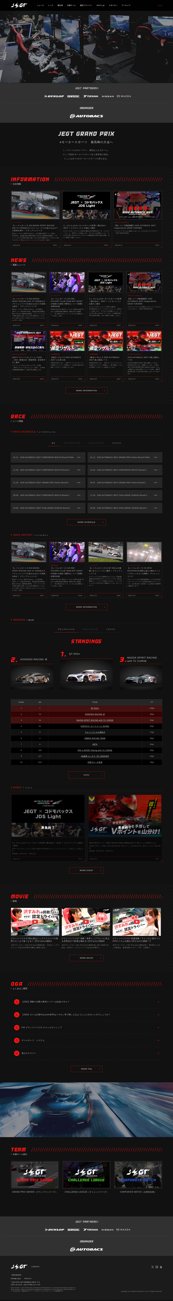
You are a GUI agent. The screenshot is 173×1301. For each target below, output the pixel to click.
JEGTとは (100, 5)
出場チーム (71, 5)
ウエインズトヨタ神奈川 (95, 733)
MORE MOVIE (86, 959)
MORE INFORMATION (86, 391)
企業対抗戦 (116, 443)
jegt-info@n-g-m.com (32, 1286)
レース (50, 5)
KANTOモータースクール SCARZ (95, 727)
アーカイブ (126, 5)
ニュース (40, 5)
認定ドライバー (86, 5)
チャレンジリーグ (96, 443)
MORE (86, 775)
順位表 (60, 5)
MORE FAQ (86, 1070)
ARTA (95, 745)
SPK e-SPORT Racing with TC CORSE (95, 751)
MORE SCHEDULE (86, 522)
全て (53, 443)
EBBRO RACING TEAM (95, 739)
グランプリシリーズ (72, 443)
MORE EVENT (86, 871)
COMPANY (35, 1268)
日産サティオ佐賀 (95, 763)
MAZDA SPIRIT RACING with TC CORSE (95, 721)
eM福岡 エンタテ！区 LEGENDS (95, 757)
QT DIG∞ (95, 709)
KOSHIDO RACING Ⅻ (95, 715)
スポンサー (113, 5)
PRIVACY (28, 1280)
